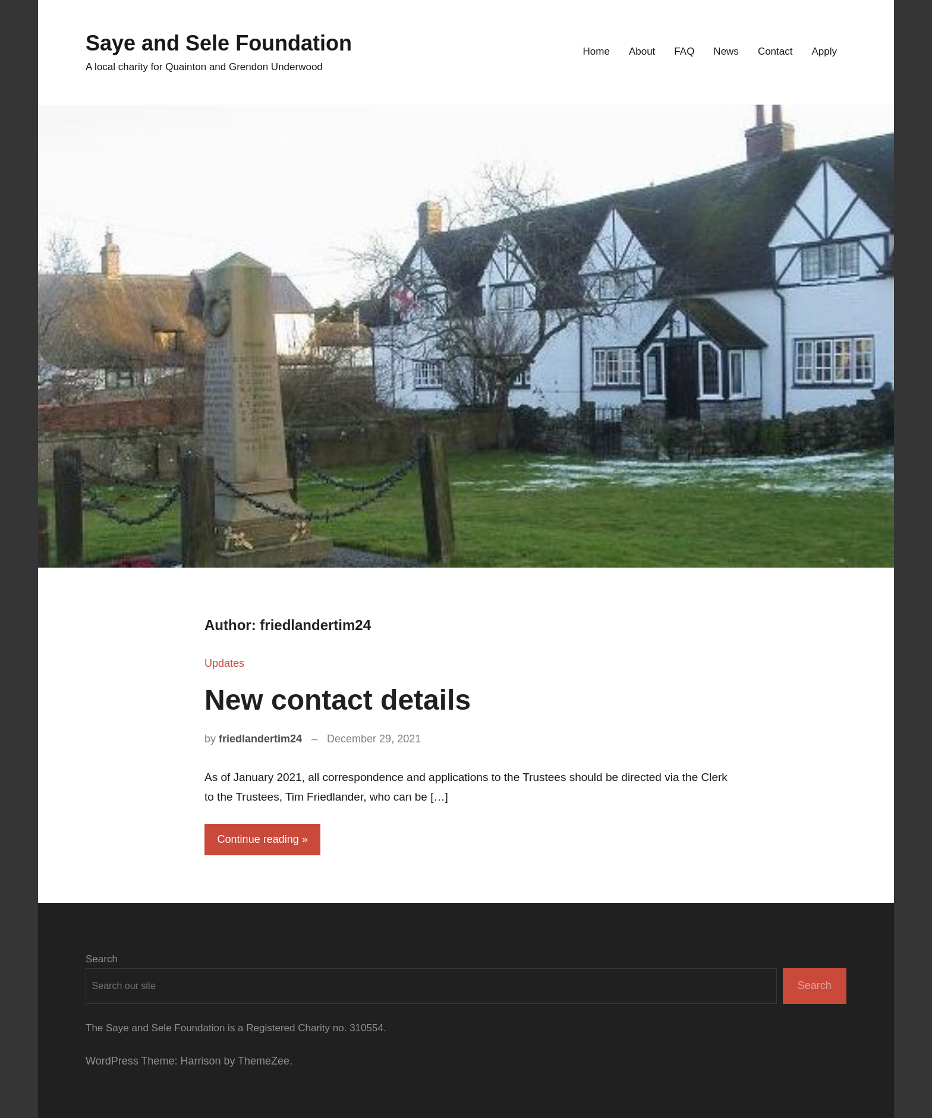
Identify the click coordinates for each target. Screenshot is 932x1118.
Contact (775, 51)
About (642, 51)
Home (596, 51)
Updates (224, 663)
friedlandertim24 (260, 739)
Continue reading (258, 839)
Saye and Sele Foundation (219, 43)
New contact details (337, 700)
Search (102, 959)
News (726, 51)
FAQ (684, 51)
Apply (824, 51)
